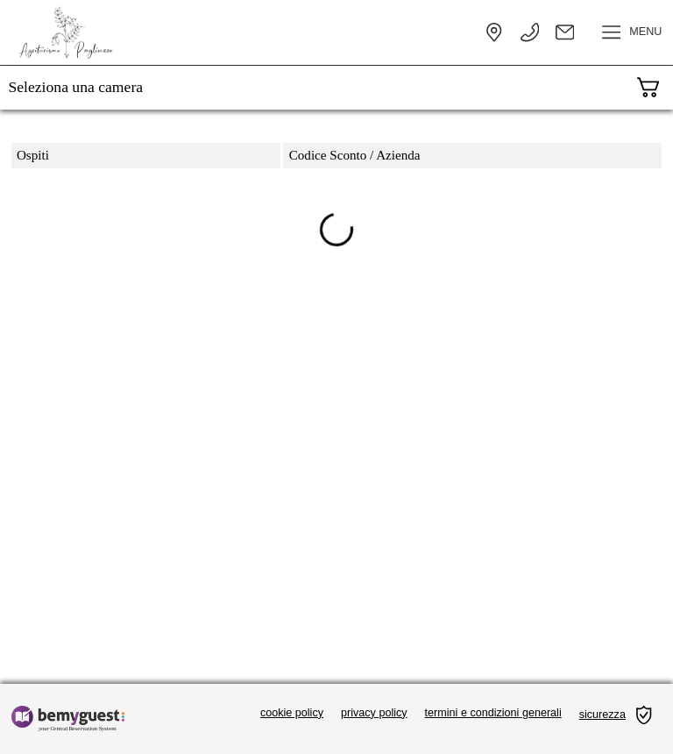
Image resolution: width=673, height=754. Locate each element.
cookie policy (291, 713)
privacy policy (374, 713)
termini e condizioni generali (493, 713)
